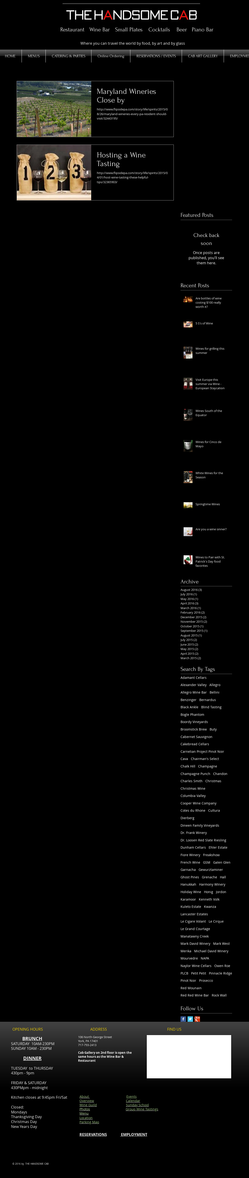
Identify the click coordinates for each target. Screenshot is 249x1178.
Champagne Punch (195, 773)
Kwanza (210, 906)
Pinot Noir (188, 980)
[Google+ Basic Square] (197, 1019)
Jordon (221, 892)
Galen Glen (221, 862)
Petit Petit (198, 973)
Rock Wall (219, 995)
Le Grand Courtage (195, 929)
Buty (213, 729)
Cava (184, 758)
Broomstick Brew (194, 729)
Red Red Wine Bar (195, 995)
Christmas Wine (193, 788)
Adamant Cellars (194, 677)
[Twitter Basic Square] (190, 1019)
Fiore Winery (190, 855)
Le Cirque (216, 921)
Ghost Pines (190, 877)
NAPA (205, 958)
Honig (208, 892)
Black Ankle (189, 707)
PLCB (184, 973)
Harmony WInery (212, 884)
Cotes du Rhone (193, 810)
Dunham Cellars (193, 847)
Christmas (213, 781)
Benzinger (188, 700)
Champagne (207, 766)
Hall (223, 877)
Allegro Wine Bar (194, 692)
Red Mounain (191, 988)
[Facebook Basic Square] (183, 1019)
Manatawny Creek (195, 936)
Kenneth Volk (209, 899)
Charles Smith (192, 781)
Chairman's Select (205, 758)
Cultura (214, 810)
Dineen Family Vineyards (200, 825)
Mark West (221, 943)
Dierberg (187, 818)
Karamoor (188, 899)
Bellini (214, 692)
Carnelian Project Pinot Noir (202, 751)
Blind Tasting (211, 707)
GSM (206, 862)
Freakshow (211, 855)
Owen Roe (222, 965)
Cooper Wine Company (198, 803)
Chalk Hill (188, 766)
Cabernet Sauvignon (196, 736)
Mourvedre (189, 958)
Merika (186, 951)
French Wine (190, 862)
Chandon (220, 773)
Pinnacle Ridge (220, 973)
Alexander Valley (194, 685)
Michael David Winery (211, 951)
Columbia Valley (193, 795)
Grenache (209, 877)
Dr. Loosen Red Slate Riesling (203, 840)
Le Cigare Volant (193, 921)
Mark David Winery (195, 943)
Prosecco (206, 980)
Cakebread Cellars (195, 744)
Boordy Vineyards (194, 722)
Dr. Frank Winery (194, 832)
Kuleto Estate (191, 906)
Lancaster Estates (194, 914)
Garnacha (188, 869)
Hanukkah (188, 884)
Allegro (214, 685)
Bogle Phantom (192, 714)
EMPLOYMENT (133, 1134)
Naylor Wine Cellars (196, 965)
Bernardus (207, 700)
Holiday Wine (191, 892)
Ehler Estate (218, 847)
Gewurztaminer (211, 869)
